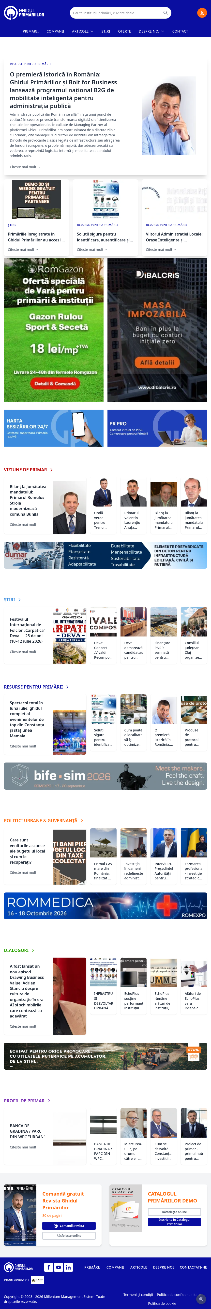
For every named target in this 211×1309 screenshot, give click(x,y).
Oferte (124, 31)
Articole (83, 31)
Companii (55, 31)
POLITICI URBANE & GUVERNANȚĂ (44, 820)
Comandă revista (69, 1226)
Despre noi (152, 31)
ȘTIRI (13, 599)
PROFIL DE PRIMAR (27, 1101)
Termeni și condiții (138, 1294)
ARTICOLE (138, 1267)
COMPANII (115, 1267)
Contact (180, 31)
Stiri (106, 31)
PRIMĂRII (92, 1267)
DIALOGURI (19, 950)
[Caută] (165, 13)
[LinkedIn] (68, 1267)
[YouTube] (58, 1267)
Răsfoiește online (69, 1236)
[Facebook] (48, 1267)
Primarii (31, 31)
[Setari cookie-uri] (201, 1299)
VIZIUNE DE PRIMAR (29, 470)
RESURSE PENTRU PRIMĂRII (37, 687)
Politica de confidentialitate (179, 1294)
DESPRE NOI (163, 1267)
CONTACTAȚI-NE (193, 1267)
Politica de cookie (162, 1303)
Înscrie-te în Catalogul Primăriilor (174, 1222)
